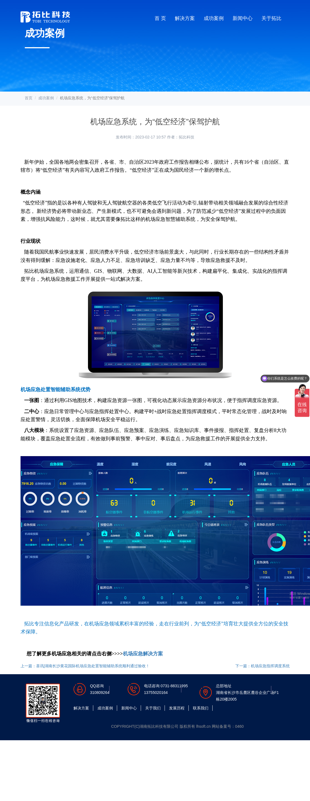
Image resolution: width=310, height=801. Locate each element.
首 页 (160, 18)
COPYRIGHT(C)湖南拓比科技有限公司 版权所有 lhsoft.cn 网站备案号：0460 (177, 726)
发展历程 (177, 708)
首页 (28, 98)
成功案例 (214, 18)
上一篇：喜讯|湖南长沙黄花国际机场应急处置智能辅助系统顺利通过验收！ (85, 666)
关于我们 (153, 708)
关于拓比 (271, 18)
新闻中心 (243, 18)
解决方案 (185, 18)
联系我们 (200, 708)
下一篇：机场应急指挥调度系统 (262, 666)
